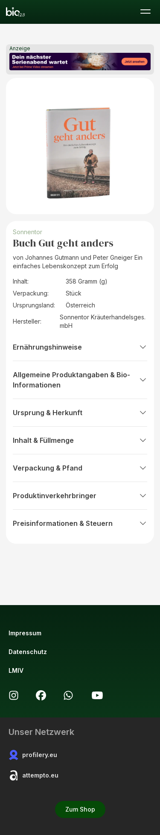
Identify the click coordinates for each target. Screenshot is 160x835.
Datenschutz (28, 651)
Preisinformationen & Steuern (80, 523)
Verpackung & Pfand (80, 468)
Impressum (25, 633)
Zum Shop (80, 809)
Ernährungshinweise (80, 347)
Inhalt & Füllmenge (80, 440)
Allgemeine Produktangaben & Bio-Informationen (80, 379)
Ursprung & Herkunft (80, 412)
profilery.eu (33, 755)
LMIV (16, 670)
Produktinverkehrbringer (80, 495)
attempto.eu (33, 775)
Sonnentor (27, 231)
